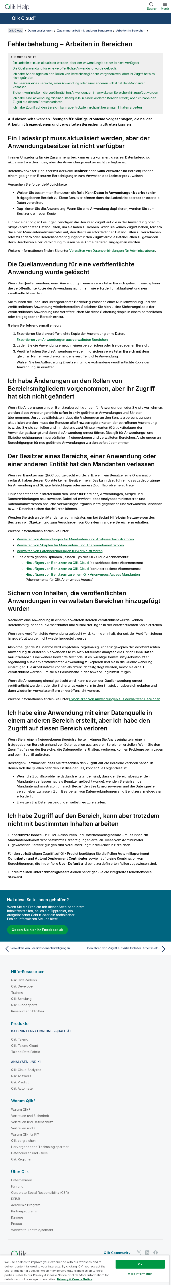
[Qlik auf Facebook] (155, 1252)
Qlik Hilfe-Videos (24, 980)
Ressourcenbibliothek (28, 1011)
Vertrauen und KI (24, 1128)
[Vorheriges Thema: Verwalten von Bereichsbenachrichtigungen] (43, 949)
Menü (165, 8)
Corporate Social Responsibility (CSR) (40, 1192)
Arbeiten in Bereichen (130, 30)
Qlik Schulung (21, 999)
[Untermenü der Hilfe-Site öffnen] (6, 19)
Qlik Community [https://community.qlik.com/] (117, 1253)
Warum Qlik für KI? (25, 1134)
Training (17, 992)
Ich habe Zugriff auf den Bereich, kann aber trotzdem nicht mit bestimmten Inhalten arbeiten (77, 107)
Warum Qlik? (20, 1109)
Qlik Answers (21, 1076)
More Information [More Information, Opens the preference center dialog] (140, 1273)
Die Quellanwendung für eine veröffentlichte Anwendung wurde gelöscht (64, 68)
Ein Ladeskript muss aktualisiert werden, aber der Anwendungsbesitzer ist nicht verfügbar (76, 63)
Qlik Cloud (24, 18)
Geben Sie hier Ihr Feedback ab (37, 930)
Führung (17, 1186)
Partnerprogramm (24, 1211)
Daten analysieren (40, 30)
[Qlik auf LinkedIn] (147, 1252)
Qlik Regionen (21, 1159)
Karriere (17, 1217)
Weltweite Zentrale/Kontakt (32, 1230)
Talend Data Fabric (25, 1052)
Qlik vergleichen (23, 1140)
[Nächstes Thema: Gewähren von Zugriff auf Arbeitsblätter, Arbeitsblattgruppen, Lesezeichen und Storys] (127, 949)
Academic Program (26, 1205)
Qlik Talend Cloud (24, 1045)
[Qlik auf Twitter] (139, 1252)
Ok (140, 1264)
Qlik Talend (19, 1039)
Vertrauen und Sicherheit (30, 1116)
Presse (16, 1224)
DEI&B (15, 1199)
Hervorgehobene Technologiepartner (40, 1147)
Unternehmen (21, 1180)
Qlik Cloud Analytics (26, 1070)
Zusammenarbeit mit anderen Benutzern (84, 30)
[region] (84, 1270)
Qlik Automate (22, 1088)
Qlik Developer (22, 986)
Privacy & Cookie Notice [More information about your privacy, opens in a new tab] (74, 1279)
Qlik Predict (20, 1082)
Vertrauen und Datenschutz (32, 1122)
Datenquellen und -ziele (29, 1153)
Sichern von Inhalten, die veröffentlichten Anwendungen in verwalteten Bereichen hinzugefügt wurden (85, 92)
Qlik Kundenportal (24, 1005)
